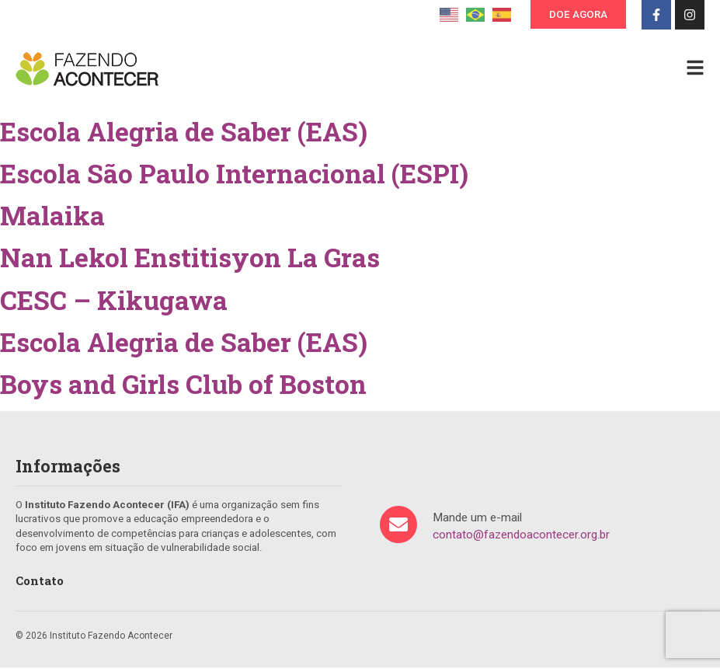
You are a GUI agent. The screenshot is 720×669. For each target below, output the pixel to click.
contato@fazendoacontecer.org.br (521, 536)
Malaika (52, 217)
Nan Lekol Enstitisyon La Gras (190, 259)
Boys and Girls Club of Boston (183, 385)
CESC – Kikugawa (114, 301)
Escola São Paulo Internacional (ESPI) (234, 175)
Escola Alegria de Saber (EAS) (183, 133)
